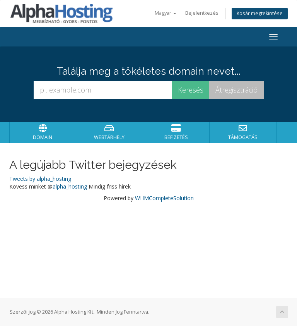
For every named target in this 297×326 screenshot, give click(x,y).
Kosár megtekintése (260, 13)
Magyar (165, 13)
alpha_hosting (70, 186)
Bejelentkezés (201, 13)
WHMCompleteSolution (164, 198)
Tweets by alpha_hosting (40, 178)
